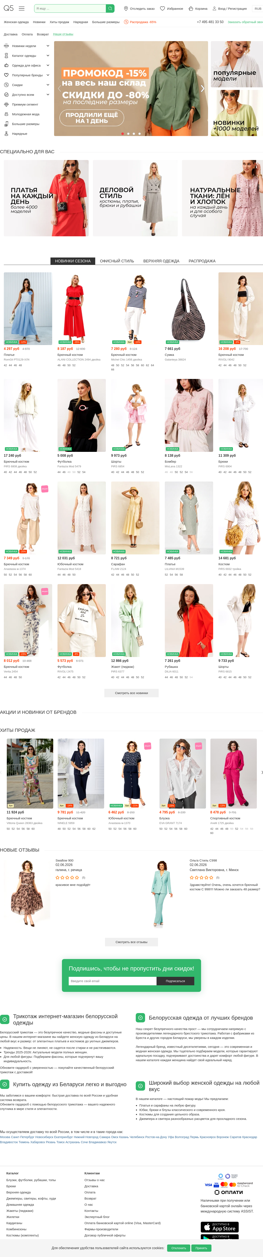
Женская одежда (16, 22)
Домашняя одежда (20, 1204)
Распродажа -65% (140, 21)
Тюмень (24, 1142)
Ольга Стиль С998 (203, 860)
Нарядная (80, 22)
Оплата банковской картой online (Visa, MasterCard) (122, 1223)
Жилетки (12, 1217)
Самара (104, 1137)
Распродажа (202, 261)
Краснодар (249, 1137)
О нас (88, 1204)
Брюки (11, 1186)
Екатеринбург (63, 1137)
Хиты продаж (59, 22)
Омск (114, 1137)
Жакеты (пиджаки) (19, 1210)
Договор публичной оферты (104, 1235)
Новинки (39, 22)
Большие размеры (106, 22)
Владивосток (9, 1142)
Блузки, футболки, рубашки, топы (31, 1180)
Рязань (51, 1142)
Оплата (89, 1192)
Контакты (91, 1210)
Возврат (90, 1198)
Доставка (91, 1186)
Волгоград (182, 1137)
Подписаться (175, 981)
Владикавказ (97, 1142)
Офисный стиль (117, 261)
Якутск (111, 1142)
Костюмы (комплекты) (22, 1235)
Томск (60, 1142)
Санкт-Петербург (22, 1137)
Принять (201, 1248)
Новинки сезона (73, 261)
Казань (124, 1137)
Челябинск (137, 1137)
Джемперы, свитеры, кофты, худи (31, 1198)
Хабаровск (37, 1142)
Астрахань (73, 1142)
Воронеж (223, 1137)
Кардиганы (14, 1223)
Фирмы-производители (101, 1229)
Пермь (194, 1137)
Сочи (84, 1142)
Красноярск (208, 1137)
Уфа (171, 1137)
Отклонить (178, 1248)
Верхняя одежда (161, 261)
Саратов (235, 1137)
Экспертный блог (97, 1217)
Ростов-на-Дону (156, 1137)
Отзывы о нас (94, 1180)
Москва (5, 1137)
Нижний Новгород (86, 1137)
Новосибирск (44, 1137)
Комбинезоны (16, 1229)
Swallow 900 (64, 860)
